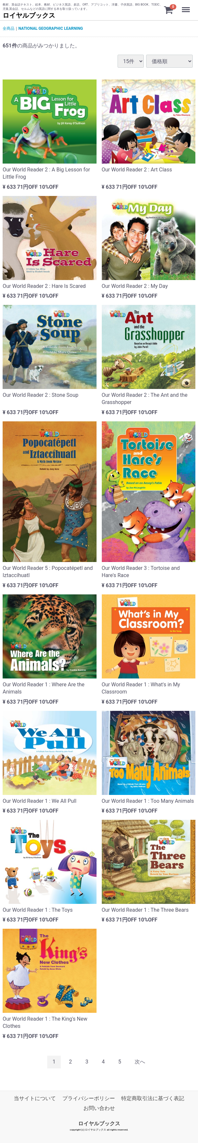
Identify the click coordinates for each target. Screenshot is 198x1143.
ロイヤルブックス (29, 15)
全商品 (8, 28)
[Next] (139, 1062)
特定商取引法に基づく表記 (152, 1098)
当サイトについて (35, 1098)
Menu (186, 6)
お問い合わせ (99, 1108)
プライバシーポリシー (88, 1098)
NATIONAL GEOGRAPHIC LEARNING (50, 28)
